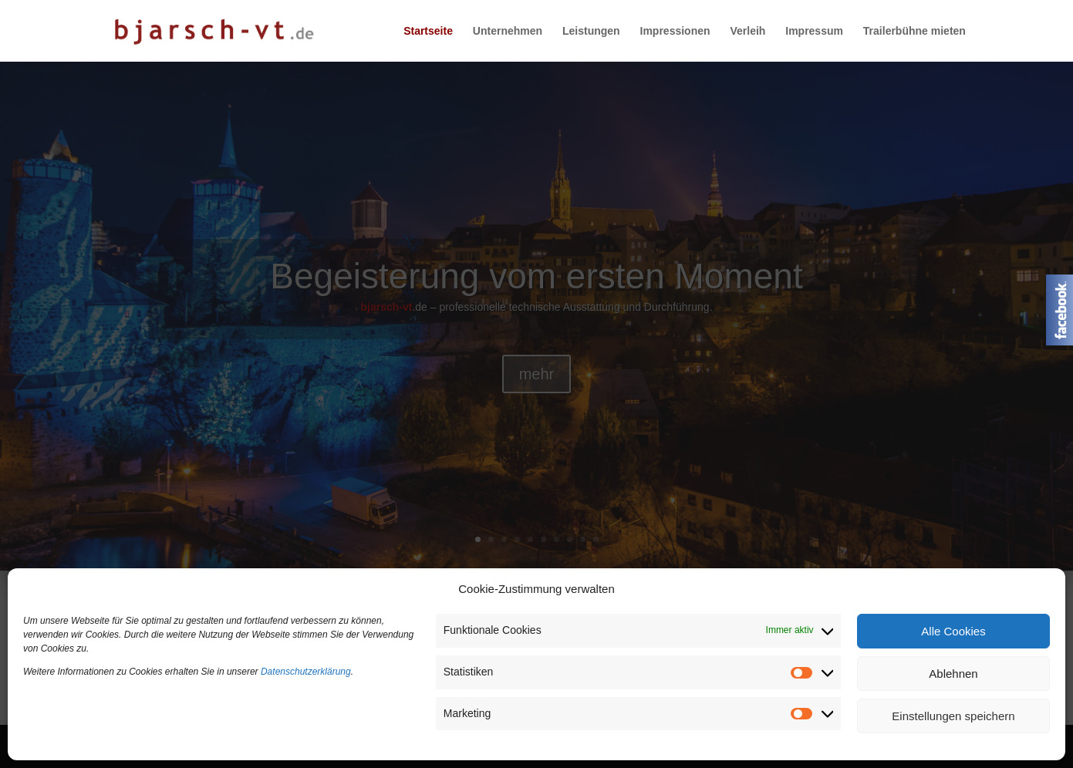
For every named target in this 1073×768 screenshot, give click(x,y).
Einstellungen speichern (953, 716)
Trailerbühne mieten (914, 31)
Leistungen (591, 31)
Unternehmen (507, 31)
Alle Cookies (953, 631)
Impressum (814, 31)
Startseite (428, 31)
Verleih (747, 31)
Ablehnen (953, 673)
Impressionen (675, 31)
